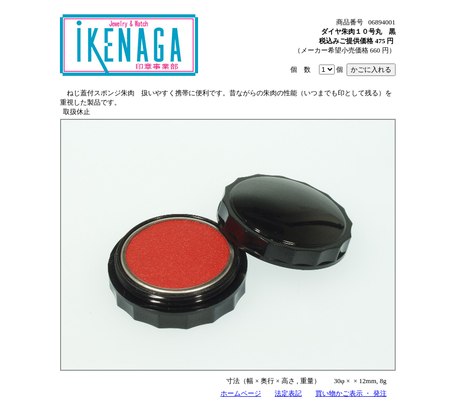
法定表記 (288, 393)
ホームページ (240, 393)
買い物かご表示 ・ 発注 (351, 393)
